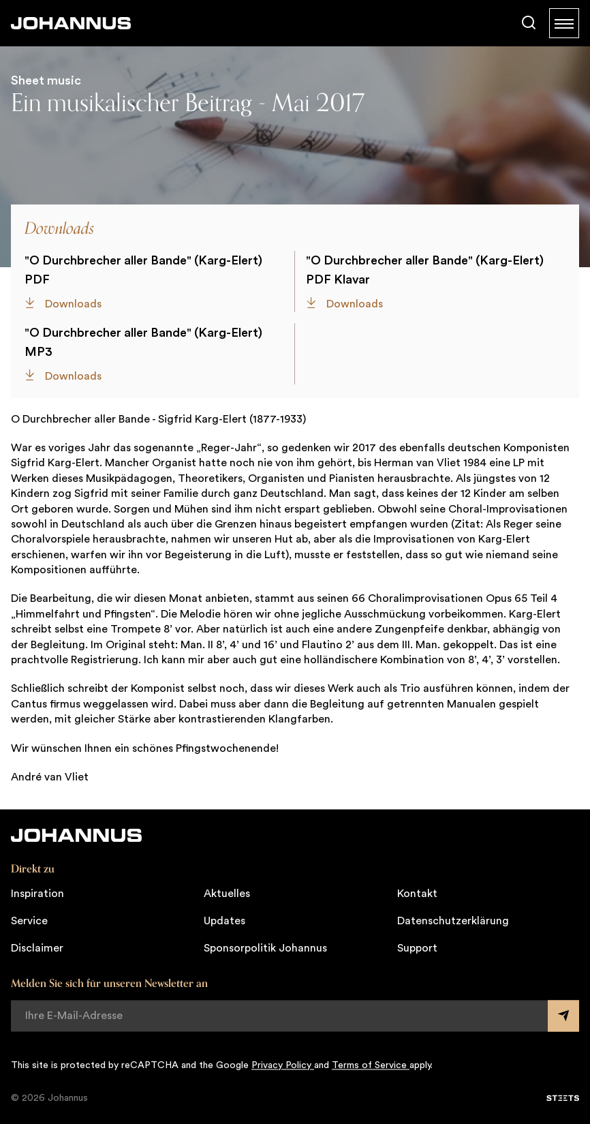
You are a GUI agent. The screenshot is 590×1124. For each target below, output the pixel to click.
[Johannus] (71, 23)
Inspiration (37, 893)
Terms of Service (370, 1065)
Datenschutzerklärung (453, 920)
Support (417, 948)
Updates (224, 920)
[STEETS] (562, 1098)
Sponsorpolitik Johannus (265, 948)
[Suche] (528, 23)
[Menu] (564, 23)
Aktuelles (227, 893)
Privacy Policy (282, 1065)
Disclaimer (37, 948)
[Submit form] (563, 1015)
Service (29, 920)
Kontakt (417, 893)
